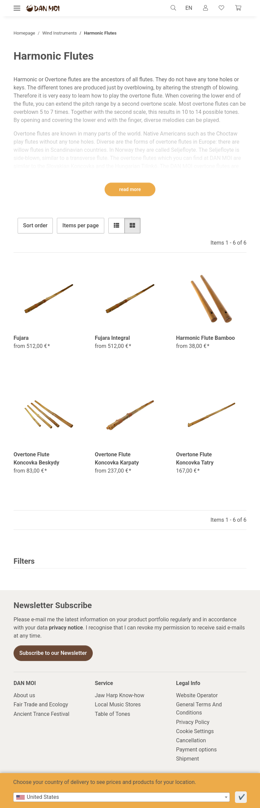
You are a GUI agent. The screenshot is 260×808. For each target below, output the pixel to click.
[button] (175, 8)
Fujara (21, 338)
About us (24, 695)
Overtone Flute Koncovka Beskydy (36, 458)
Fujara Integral (112, 338)
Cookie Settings (195, 731)
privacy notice (66, 627)
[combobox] (121, 797)
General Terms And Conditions (199, 708)
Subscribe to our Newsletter (53, 653)
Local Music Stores (118, 704)
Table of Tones (112, 714)
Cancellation (191, 740)
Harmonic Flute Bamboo (205, 338)
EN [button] (188, 8)
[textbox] (122, 797)
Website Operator (197, 695)
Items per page (80, 225)
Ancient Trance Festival (41, 714)
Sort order (35, 225)
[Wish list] (221, 8)
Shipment (187, 758)
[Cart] (238, 8)
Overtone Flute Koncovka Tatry (195, 458)
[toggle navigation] (17, 8)
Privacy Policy (193, 722)
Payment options (196, 749)
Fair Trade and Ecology (41, 704)
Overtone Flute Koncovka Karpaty (117, 458)
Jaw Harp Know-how (119, 695)
